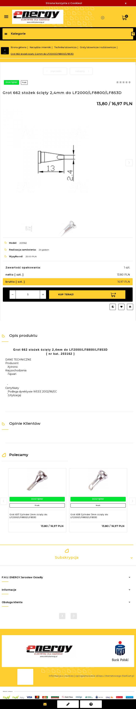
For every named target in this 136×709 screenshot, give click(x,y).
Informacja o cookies (61, 676)
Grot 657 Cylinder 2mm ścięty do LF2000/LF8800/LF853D (28, 516)
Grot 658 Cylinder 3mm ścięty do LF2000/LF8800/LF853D (89, 516)
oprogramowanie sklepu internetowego (98, 676)
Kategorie (15, 33)
